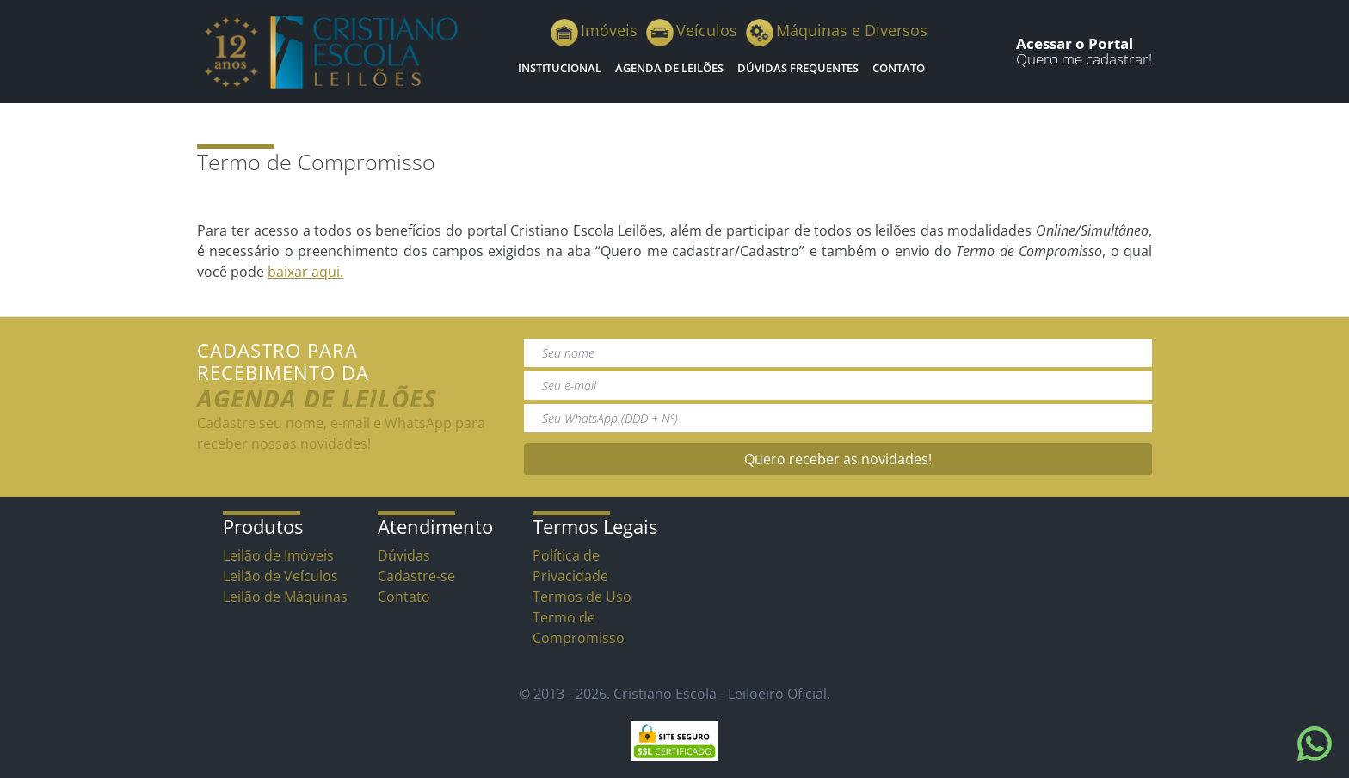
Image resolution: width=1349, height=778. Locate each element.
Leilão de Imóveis (278, 555)
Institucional (559, 68)
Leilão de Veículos (280, 576)
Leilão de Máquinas (285, 596)
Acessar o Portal (1074, 43)
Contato (898, 68)
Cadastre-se (416, 576)
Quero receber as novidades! (838, 459)
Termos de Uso (582, 596)
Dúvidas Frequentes (798, 68)
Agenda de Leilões (669, 68)
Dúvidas (404, 555)
